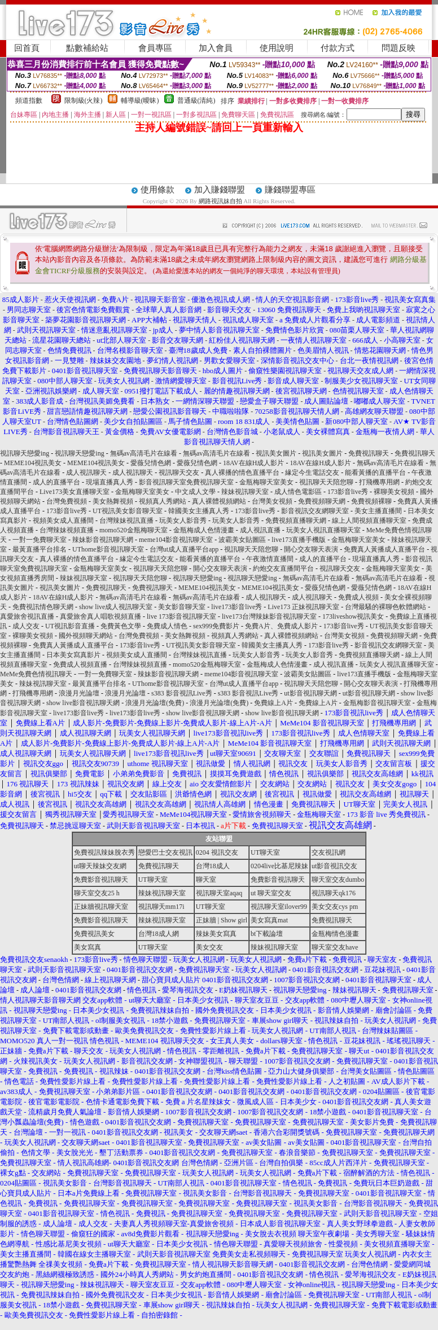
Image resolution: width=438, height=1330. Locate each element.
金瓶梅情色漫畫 (335, 934)
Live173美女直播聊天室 (75, 492)
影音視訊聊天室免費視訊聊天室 (186, 482)
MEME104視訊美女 (33, 463)
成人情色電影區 (298, 492)
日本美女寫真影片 (73, 655)
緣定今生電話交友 (312, 472)
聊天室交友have (335, 947)
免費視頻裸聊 (371, 501)
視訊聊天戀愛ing (25, 453)
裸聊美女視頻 (394, 492)
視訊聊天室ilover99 (279, 907)
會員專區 (155, 48)
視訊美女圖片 (276, 453)
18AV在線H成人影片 (253, 463)
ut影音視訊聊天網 (310, 693)
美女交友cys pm (335, 907)
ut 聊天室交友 (271, 893)
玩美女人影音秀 (183, 520)
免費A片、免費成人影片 (281, 626)
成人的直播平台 (56, 482)
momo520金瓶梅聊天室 (133, 530)
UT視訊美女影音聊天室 (128, 511)
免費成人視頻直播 (80, 664)
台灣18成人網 (158, 934)
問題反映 (398, 48)
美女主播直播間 (378, 511)
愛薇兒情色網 (150, 463)
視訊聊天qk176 (334, 893)
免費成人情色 (167, 626)
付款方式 (337, 48)
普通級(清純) (196, 100)
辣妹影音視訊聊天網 (102, 540)
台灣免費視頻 (66, 501)
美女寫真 (87, 947)
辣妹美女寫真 (216, 934)
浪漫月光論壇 (79, 693)
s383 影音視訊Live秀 (181, 693)
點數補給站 (87, 48)
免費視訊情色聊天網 (42, 607)
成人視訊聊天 (86, 472)
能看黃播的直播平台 (375, 472)
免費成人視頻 (358, 597)
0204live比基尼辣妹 (279, 866)
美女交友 (209, 947)
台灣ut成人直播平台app (184, 549)
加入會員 (216, 48)
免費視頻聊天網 (321, 501)
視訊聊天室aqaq (219, 893)
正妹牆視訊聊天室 (101, 907)
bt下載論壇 (267, 934)
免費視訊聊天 (368, 453)
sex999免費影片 (216, 626)
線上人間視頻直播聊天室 (369, 520)
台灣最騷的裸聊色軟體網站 (385, 607)
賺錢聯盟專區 (290, 189)
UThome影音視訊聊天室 (108, 549)
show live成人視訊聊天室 (115, 607)
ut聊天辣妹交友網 (100, 866)
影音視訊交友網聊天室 (315, 511)
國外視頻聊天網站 (86, 636)
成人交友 (26, 626)
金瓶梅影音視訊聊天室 (377, 703)
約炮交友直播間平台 (283, 568)
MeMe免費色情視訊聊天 (36, 674)
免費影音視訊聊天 (101, 879)
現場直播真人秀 (109, 482)
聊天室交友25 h (97, 893)
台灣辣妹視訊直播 (126, 520)
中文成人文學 (195, 492)
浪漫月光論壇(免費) (154, 703)
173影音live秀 (347, 492)
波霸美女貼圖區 (242, 540)
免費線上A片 (273, 703)
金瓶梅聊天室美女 (266, 482)
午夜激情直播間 (270, 559)
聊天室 (206, 879)
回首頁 (27, 48)
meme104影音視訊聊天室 (176, 540)
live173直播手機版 (298, 540)
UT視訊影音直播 (70, 626)
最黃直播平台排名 (39, 549)
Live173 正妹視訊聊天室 (303, 607)
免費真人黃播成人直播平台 (384, 549)
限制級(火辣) (83, 100)
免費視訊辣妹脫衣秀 (104, 852)
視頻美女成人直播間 (63, 520)
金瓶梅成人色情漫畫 (203, 530)
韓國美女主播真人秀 (198, 511)
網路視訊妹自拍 (220, 201)
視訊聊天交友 (179, 472)
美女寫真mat (269, 920)
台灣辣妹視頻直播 (67, 530)
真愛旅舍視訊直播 (27, 616)
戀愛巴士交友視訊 (165, 852)
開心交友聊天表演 (311, 549)
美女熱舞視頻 (113, 501)
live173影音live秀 (236, 607)
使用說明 (277, 48)
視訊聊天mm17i (161, 907)
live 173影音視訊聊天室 (181, 616)
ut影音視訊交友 (334, 866)
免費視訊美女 (94, 934)
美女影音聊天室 (181, 607)
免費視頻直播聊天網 (295, 520)
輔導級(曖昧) (140, 100)
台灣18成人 (213, 866)
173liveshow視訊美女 (353, 616)
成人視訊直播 (260, 530)
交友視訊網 (328, 852)
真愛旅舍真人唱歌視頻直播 (100, 616)
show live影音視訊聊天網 (83, 703)
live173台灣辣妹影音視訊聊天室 (269, 616)
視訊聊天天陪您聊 (326, 482)
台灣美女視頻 (272, 501)
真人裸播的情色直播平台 (242, 472)
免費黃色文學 (120, 626)
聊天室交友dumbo (338, 879)
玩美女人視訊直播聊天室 (323, 530)
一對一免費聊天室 (39, 540)
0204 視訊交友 (217, 852)
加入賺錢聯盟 (219, 189)
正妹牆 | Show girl (221, 920)
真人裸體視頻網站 (219, 501)
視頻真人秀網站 (162, 501)
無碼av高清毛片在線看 (143, 453)
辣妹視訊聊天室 (245, 492)
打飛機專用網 (379, 482)
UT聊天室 (265, 852)
